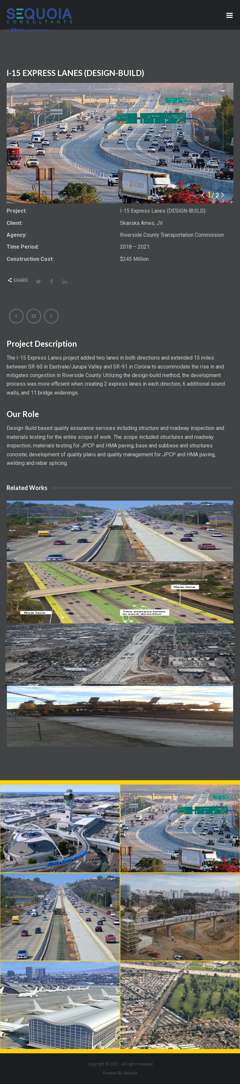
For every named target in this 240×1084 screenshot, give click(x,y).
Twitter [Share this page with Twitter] (39, 281)
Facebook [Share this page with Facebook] (52, 281)
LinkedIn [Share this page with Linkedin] (65, 281)
